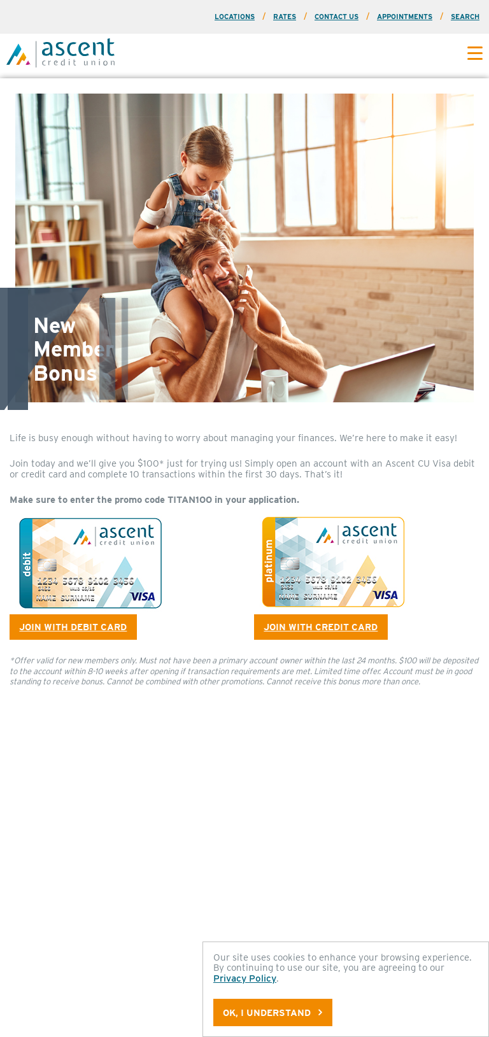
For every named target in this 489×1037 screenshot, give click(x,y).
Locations (235, 16)
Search (465, 16)
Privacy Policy (244, 978)
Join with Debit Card (73, 626)
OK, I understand (272, 1012)
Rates (284, 16)
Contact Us (336, 16)
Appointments (404, 16)
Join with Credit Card (321, 626)
